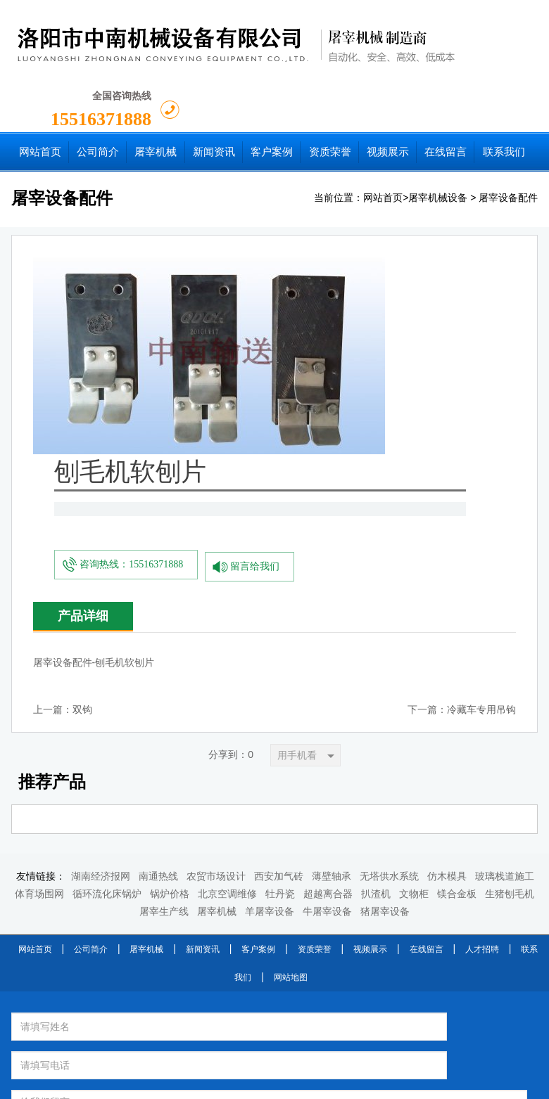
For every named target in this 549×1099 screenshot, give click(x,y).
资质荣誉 (315, 683)
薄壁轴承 (331, 610)
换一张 (187, 856)
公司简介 (91, 683)
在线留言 (426, 683)
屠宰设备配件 (508, 131)
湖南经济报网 (100, 610)
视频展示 (370, 683)
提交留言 (400, 862)
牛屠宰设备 (327, 645)
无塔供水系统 (389, 610)
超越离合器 (328, 627)
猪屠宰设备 (385, 645)
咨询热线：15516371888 (281, 300)
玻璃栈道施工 (504, 610)
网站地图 (291, 711)
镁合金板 (457, 627)
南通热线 (158, 610)
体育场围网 (39, 627)
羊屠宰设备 (269, 645)
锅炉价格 (169, 627)
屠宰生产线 (164, 645)
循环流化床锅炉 (106, 627)
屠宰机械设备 (437, 131)
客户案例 (258, 683)
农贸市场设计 (216, 610)
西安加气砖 (278, 610)
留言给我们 (407, 300)
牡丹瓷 (280, 627)
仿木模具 (447, 610)
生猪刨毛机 (509, 627)
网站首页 (383, 131)
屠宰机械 (216, 645)
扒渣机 (376, 627)
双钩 (82, 443)
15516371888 (459, 34)
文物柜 (414, 627)
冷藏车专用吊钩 (481, 443)
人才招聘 (482, 683)
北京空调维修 (227, 627)
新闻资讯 (203, 683)
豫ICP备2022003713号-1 (384, 1083)
